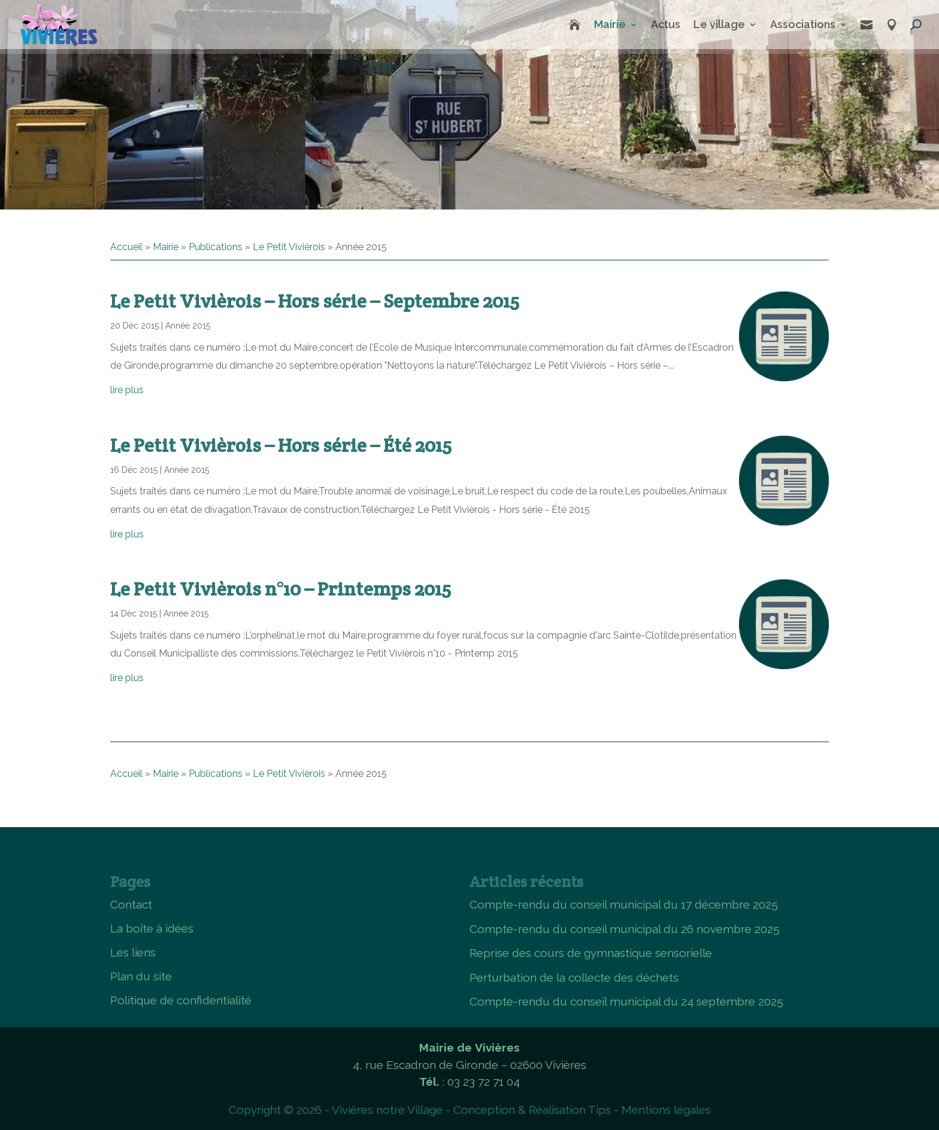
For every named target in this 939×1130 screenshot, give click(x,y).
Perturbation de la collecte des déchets (573, 977)
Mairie (610, 24)
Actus (665, 24)
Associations (802, 24)
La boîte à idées (151, 928)
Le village (719, 24)
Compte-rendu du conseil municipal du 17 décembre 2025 (623, 904)
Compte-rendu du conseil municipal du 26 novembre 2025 (624, 928)
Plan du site (141, 976)
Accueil (126, 247)
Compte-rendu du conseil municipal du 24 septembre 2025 (626, 1001)
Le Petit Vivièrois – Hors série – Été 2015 (281, 445)
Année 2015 (187, 325)
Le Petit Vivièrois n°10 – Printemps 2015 (280, 588)
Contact (131, 904)
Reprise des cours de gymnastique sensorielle (590, 952)
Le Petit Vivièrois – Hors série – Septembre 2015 (314, 300)
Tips (599, 1109)
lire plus (127, 390)
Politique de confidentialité (181, 1000)
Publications (216, 247)
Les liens (133, 952)
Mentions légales (666, 1109)
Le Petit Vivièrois (289, 247)
